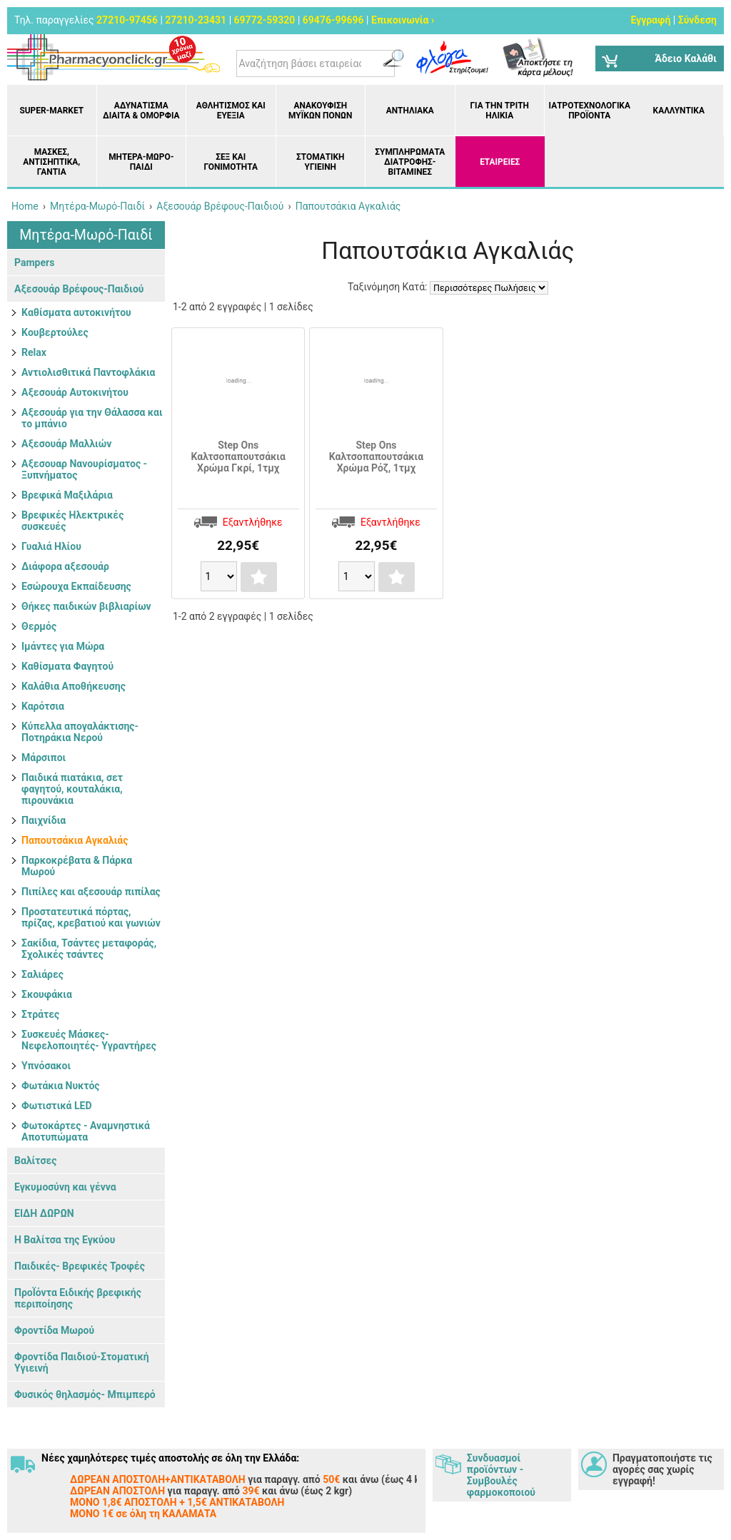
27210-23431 (195, 20)
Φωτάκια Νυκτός (60, 1085)
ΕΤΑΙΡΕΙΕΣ (500, 162)
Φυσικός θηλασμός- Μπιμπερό (85, 1394)
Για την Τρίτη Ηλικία (499, 111)
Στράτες (40, 1014)
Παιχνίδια (43, 820)
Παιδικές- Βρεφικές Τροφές (79, 1266)
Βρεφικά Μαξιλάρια (67, 495)
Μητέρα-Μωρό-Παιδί (141, 162)
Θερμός (38, 626)
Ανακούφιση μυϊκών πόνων (320, 111)
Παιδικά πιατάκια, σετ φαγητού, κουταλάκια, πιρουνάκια (72, 789)
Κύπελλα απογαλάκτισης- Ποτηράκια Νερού (79, 731)
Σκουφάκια (46, 994)
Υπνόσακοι (46, 1065)
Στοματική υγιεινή (320, 162)
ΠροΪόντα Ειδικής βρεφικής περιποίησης (77, 1298)
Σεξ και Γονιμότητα (231, 162)
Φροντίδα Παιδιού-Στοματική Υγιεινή (81, 1362)
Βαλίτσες (35, 1160)
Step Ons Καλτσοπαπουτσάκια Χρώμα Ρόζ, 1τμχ (376, 456)
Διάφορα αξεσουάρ (65, 566)
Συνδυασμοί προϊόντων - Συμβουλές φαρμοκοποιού (501, 1475)
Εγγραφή (650, 20)
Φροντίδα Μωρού (54, 1330)
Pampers (34, 262)
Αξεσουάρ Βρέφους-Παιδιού (78, 289)
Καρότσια (42, 706)
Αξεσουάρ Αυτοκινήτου (74, 392)
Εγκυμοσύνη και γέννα (65, 1187)
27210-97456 (127, 20)
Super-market (51, 111)
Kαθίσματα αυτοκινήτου (76, 312)
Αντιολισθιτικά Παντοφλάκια (88, 372)
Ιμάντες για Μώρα (62, 646)
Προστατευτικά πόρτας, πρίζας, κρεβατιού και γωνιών (91, 917)
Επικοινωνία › (402, 20)
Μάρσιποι (43, 757)
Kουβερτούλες (55, 332)
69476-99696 (333, 20)
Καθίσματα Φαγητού (67, 666)
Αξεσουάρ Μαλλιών (66, 443)
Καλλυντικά (679, 111)
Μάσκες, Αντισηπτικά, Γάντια (51, 162)
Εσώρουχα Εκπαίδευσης (76, 586)
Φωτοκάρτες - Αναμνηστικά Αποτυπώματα (85, 1131)
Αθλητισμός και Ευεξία (231, 111)
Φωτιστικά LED (56, 1105)
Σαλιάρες (42, 974)
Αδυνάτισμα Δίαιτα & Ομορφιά (141, 111)
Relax (33, 352)
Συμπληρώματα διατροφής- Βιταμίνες (410, 162)
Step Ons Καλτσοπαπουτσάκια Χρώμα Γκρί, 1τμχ (238, 456)
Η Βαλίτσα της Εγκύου (64, 1239)
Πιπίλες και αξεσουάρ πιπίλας (91, 891)
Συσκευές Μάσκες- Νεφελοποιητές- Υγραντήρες (88, 1040)
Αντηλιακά (410, 111)
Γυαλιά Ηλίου (51, 546)
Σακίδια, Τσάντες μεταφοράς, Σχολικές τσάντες (88, 948)
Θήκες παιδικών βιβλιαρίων (86, 606)
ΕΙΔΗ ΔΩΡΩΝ (44, 1213)
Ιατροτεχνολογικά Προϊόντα (589, 111)
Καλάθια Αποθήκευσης (73, 686)
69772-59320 (265, 20)
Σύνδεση (697, 20)
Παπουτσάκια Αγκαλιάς (74, 840)
